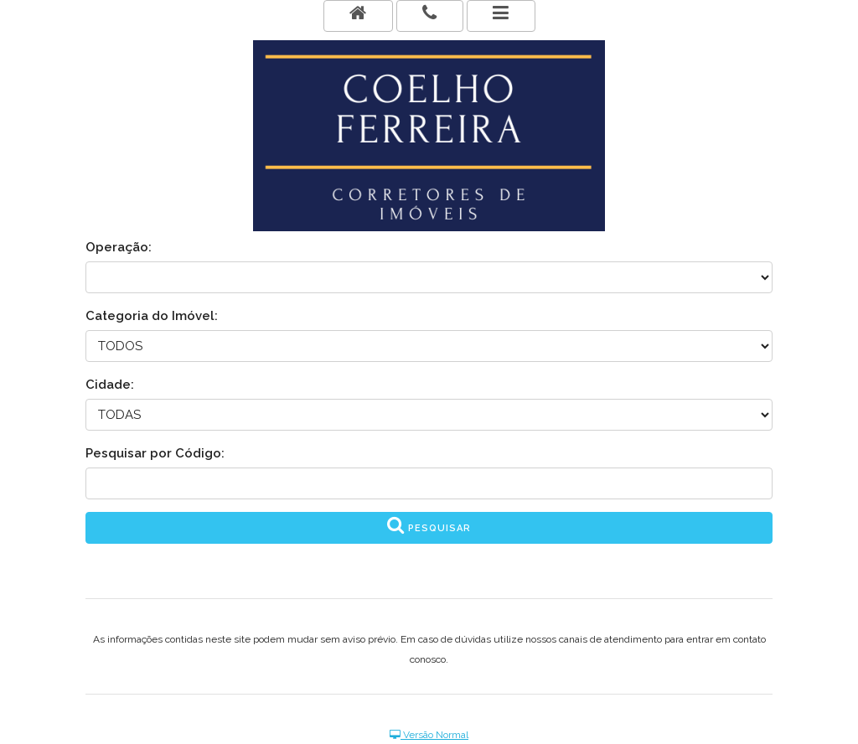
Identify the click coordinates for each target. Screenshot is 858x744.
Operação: (118, 247)
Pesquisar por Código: (155, 453)
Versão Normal (429, 735)
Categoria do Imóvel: (151, 315)
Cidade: (109, 384)
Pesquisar (429, 524)
